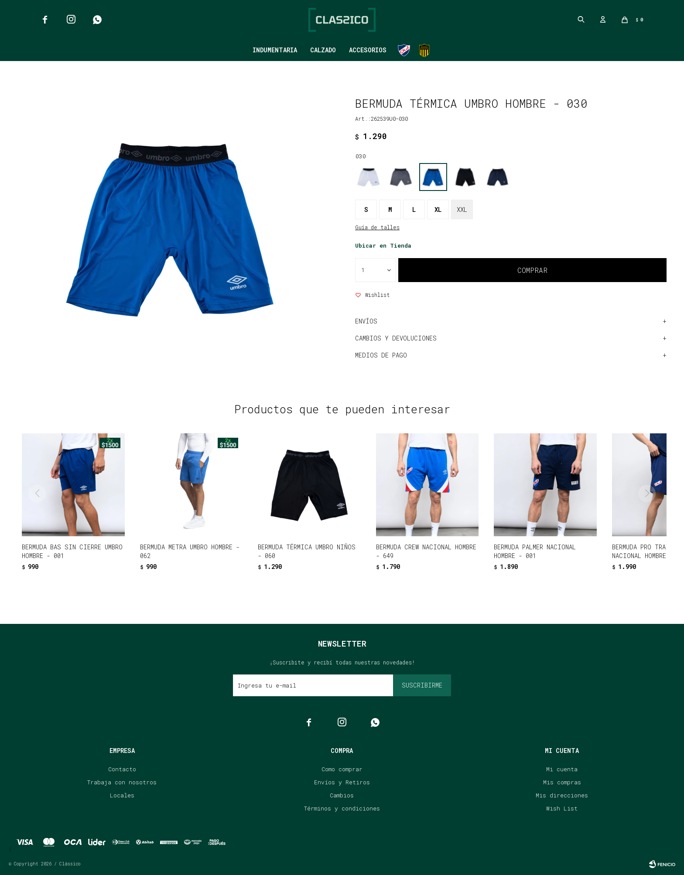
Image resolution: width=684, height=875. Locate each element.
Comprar (532, 270)
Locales (122, 795)
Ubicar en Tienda (383, 245)
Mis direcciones (562, 795)
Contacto (122, 769)
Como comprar (342, 769)
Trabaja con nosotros (122, 782)
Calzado (323, 50)
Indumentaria (275, 50)
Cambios (342, 795)
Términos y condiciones (342, 808)
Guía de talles (377, 227)
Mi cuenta (562, 769)
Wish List (562, 808)
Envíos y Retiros (342, 782)
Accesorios (367, 50)
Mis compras (562, 782)
